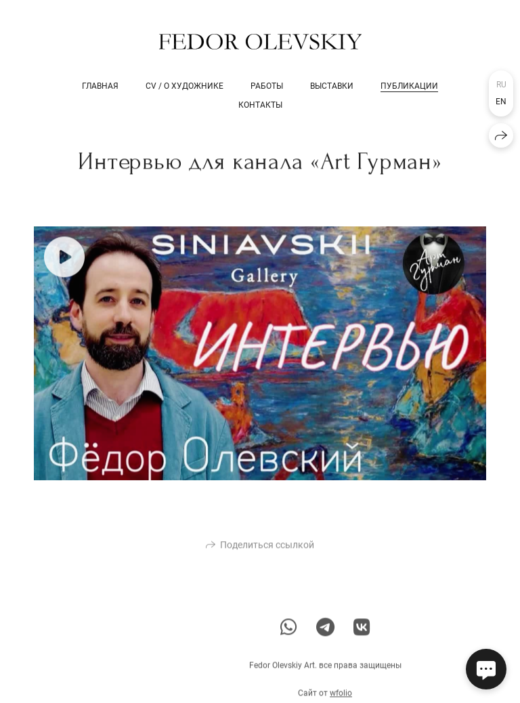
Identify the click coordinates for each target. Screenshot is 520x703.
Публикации (409, 86)
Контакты (260, 105)
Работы (267, 86)
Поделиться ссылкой (267, 550)
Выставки (331, 86)
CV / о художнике (184, 86)
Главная (100, 86)
